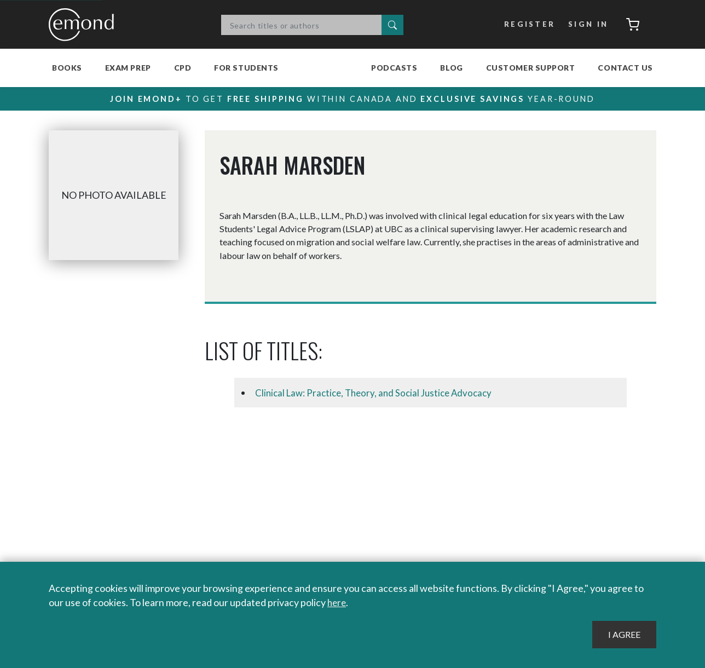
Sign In (585, 24)
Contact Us (625, 67)
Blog (451, 67)
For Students (246, 67)
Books (67, 67)
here (337, 603)
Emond (84, 24)
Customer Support (530, 67)
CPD (183, 67)
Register (526, 24)
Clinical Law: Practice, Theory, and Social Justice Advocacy (379, 393)
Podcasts (394, 67)
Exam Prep (128, 67)
